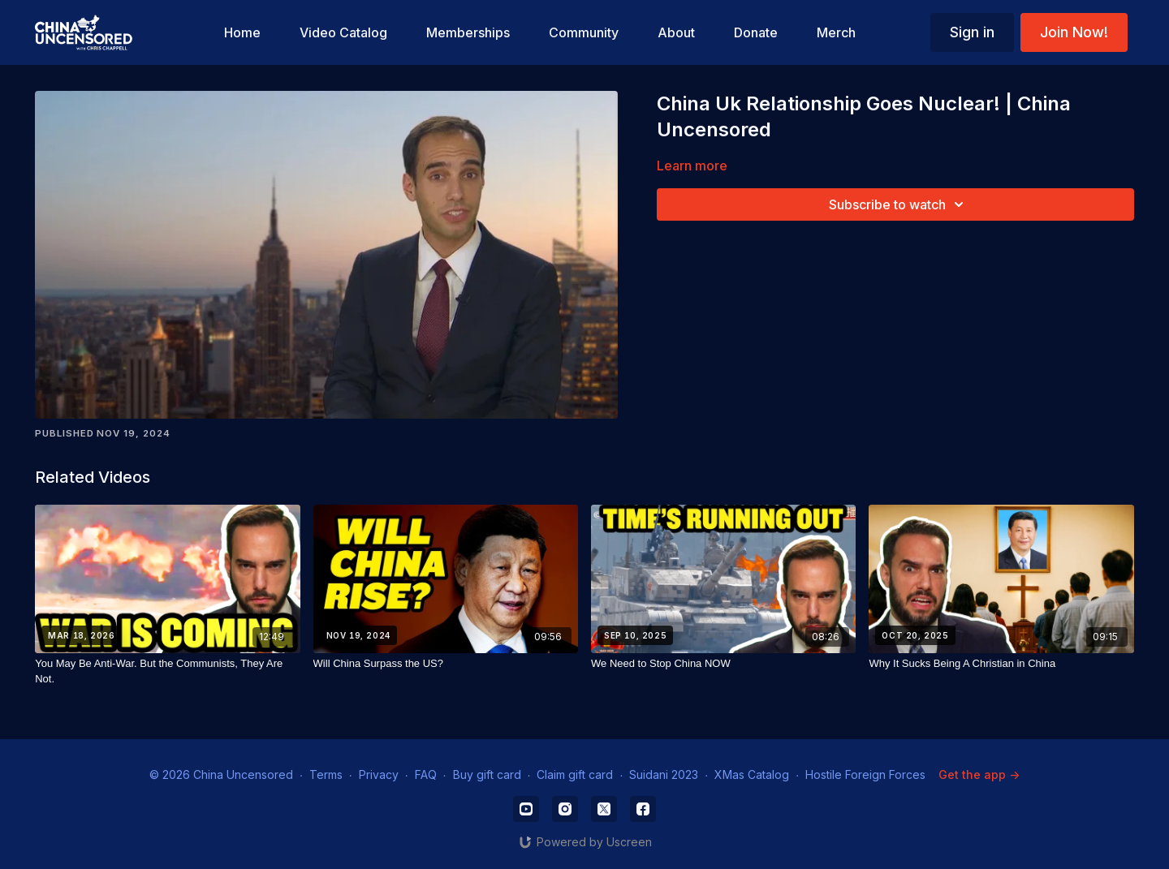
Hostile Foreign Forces (865, 774)
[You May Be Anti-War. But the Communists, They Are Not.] (167, 671)
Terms (326, 774)
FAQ (426, 774)
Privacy (379, 774)
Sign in (972, 32)
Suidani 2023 (663, 774)
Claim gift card (575, 774)
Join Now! (1074, 32)
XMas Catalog (751, 774)
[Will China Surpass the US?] (445, 664)
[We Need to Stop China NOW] (723, 664)
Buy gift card (487, 774)
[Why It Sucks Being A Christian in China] (1001, 664)
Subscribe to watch (898, 204)
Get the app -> (979, 774)
